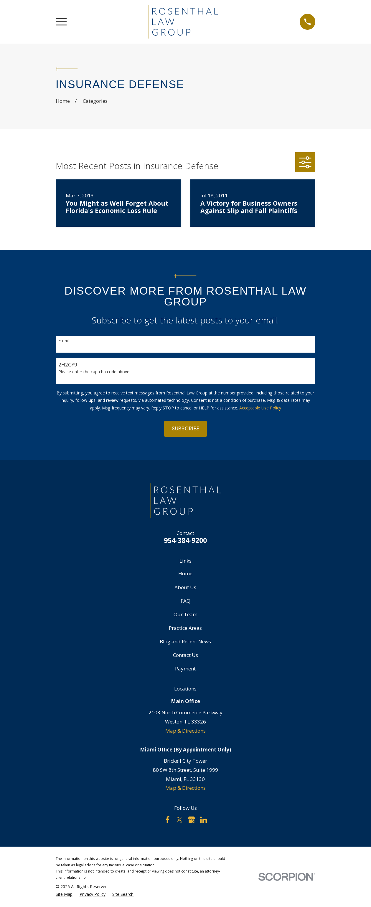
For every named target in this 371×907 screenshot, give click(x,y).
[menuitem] (64, 894)
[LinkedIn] (203, 819)
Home (185, 573)
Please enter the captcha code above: (94, 371)
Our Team (185, 614)
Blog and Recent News (185, 641)
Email (63, 340)
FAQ (185, 600)
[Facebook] (167, 819)
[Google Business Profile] (191, 819)
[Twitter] (179, 819)
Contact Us (185, 655)
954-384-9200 (185, 540)
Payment (185, 668)
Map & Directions (185, 730)
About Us (185, 587)
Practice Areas (185, 628)
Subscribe (185, 428)
